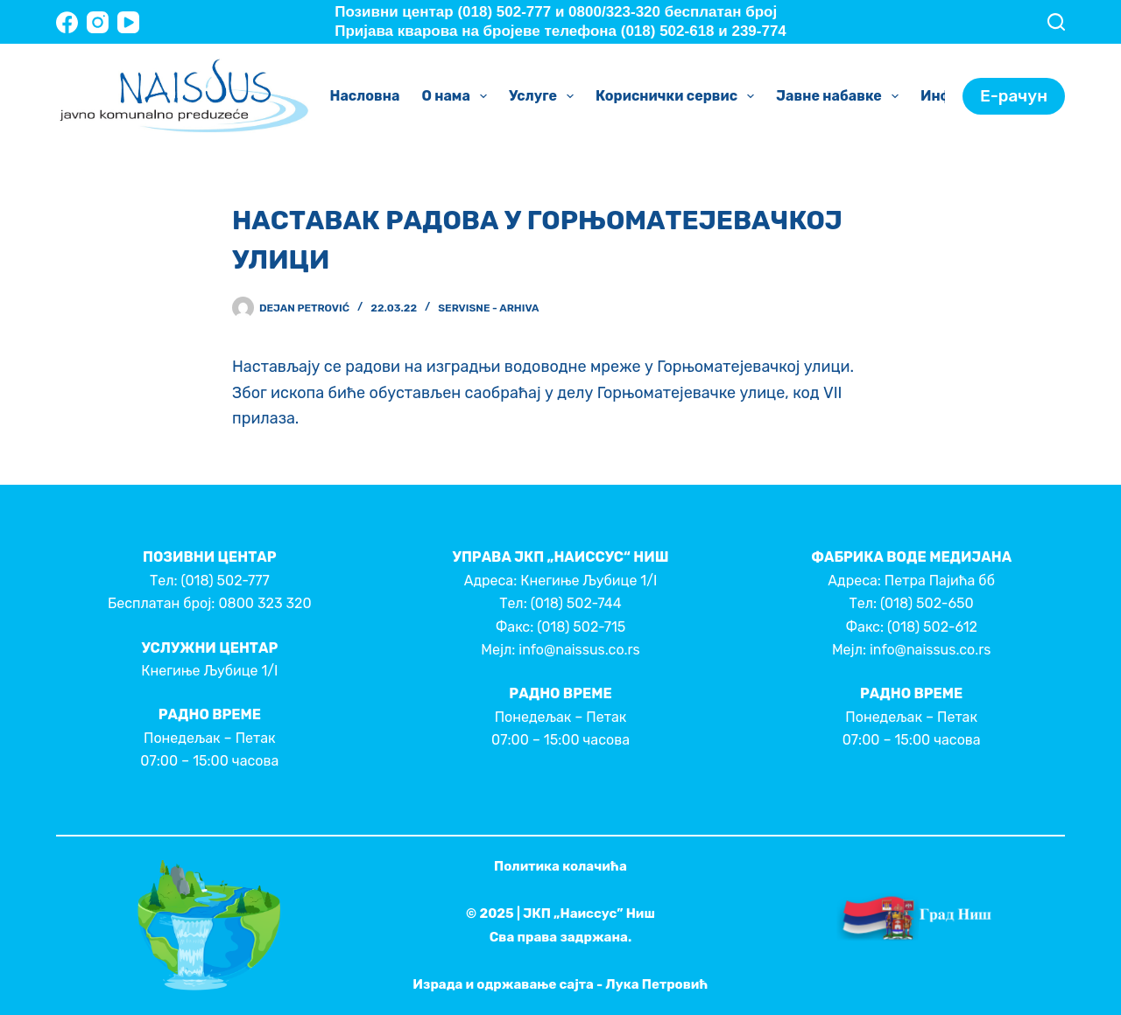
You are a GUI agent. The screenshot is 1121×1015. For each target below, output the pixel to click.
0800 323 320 (264, 603)
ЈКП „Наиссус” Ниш (589, 913)
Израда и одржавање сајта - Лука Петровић (560, 984)
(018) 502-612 (932, 627)
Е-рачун (1013, 96)
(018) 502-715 (581, 627)
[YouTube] (128, 22)
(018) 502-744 (576, 603)
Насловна (365, 96)
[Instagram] (98, 22)
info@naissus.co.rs (578, 649)
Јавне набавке (841, 96)
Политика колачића (560, 866)
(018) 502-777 (224, 580)
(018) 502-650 (927, 603)
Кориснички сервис (678, 96)
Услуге (545, 96)
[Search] (1056, 22)
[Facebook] (67, 22)
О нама (457, 96)
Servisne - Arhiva (488, 308)
